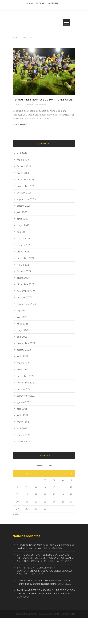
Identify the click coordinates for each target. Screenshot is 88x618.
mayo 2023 (23, 330)
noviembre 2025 (26, 186)
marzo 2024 (23, 264)
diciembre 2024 (25, 258)
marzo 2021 (23, 435)
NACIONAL (53, 3)
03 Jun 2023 (18, 104)
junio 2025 (22, 218)
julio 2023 (22, 317)
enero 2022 (23, 369)
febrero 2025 (24, 245)
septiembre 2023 (26, 304)
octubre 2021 (24, 389)
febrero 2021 (24, 441)
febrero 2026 (24, 166)
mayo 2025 (23, 225)
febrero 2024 (24, 271)
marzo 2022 (23, 363)
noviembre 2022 (26, 343)
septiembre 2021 (26, 395)
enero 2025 (23, 251)
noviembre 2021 (26, 382)
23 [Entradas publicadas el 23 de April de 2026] (45, 501)
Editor (30, 104)
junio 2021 (22, 415)
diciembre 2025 (25, 179)
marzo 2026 (23, 159)
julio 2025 (22, 212)
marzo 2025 (23, 238)
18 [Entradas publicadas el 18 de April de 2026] (62, 494)
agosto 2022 (24, 349)
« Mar (16, 514)
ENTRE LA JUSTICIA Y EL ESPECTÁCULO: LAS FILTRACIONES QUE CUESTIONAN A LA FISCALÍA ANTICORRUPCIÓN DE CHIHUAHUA (45, 558)
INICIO (29, 3)
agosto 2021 (23, 402)
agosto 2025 (24, 205)
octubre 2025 (24, 192)
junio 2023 (22, 323)
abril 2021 (22, 428)
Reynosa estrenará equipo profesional (43, 99)
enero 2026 (23, 173)
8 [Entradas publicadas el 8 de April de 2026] (36, 487)
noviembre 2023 (26, 291)
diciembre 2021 (25, 376)
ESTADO (40, 3)
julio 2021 (22, 408)
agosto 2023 (24, 310)
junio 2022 (22, 356)
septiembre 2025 (26, 199)
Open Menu (66, 22)
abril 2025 (22, 232)
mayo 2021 (23, 422)
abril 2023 (22, 336)
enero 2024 (23, 277)
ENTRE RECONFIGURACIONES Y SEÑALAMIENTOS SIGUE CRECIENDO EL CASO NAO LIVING (44, 571)
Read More (21, 125)
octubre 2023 (24, 297)
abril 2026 (22, 153)
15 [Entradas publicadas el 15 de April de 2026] (36, 494)
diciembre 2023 (25, 284)
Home (15, 37)
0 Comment (41, 104)
